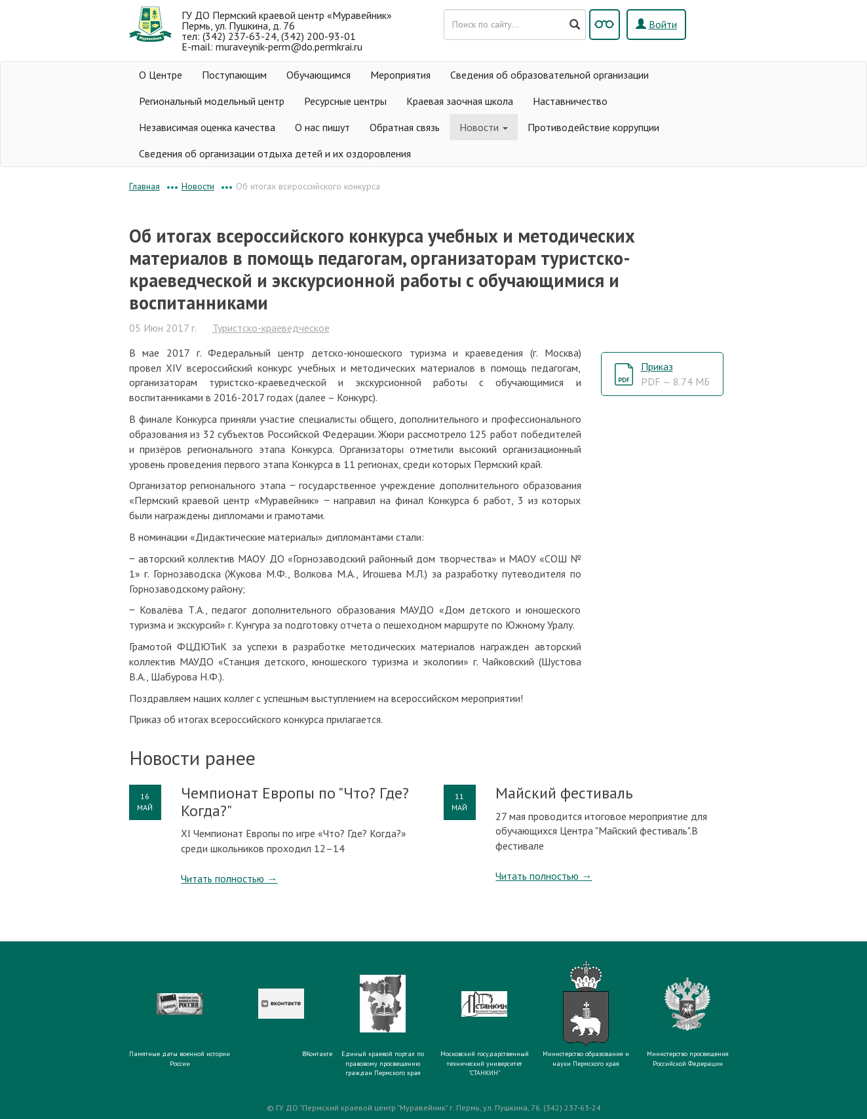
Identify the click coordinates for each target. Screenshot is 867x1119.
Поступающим (234, 74)
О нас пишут (322, 127)
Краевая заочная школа (459, 101)
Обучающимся (318, 74)
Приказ (675, 374)
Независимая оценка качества (207, 127)
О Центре (160, 74)
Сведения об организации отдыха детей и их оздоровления (275, 153)
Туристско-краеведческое (271, 327)
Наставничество (570, 101)
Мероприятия (400, 74)
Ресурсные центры (345, 101)
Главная (144, 186)
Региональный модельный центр (211, 101)
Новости (483, 127)
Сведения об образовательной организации (549, 74)
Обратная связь (405, 127)
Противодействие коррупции (593, 127)
